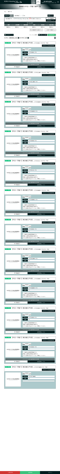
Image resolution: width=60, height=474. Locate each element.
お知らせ (41, 441)
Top (5, 12)
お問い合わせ (46, 441)
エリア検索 (24, 428)
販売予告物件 (45, 435)
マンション (44, 445)
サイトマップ (33, 442)
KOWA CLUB (46, 433)
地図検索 (43, 428)
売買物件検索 (40, 433)
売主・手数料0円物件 (33, 438)
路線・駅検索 (30, 428)
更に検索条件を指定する (36, 30)
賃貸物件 (39, 435)
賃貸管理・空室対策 (30, 441)
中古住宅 (37, 445)
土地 (40, 445)
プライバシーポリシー (25, 442)
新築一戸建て (31, 445)
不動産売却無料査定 (33, 435)
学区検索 (36, 428)
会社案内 (37, 441)
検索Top (18, 428)
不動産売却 (23, 441)
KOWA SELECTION (33, 433)
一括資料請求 (51, 35)
